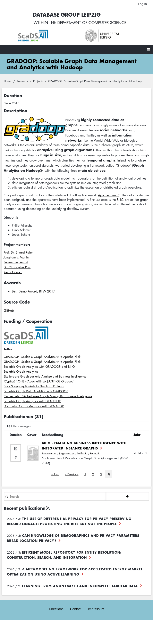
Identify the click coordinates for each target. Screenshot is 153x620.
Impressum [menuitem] (96, 609)
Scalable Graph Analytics (21, 372)
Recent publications (24, 508)
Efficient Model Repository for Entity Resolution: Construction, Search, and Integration (64, 555)
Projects (38, 81)
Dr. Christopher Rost (17, 267)
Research (22, 81)
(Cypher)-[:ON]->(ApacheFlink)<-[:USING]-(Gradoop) (39, 381)
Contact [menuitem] (75, 609)
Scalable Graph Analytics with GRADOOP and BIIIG (39, 367)
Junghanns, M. (67, 453)
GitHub (9, 310)
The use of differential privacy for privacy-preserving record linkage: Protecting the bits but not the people (69, 521)
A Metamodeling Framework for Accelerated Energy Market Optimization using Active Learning (75, 572)
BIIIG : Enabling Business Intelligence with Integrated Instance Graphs (84, 446)
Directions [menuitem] (56, 609)
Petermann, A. (49, 453)
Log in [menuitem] (142, 4)
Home (7, 81)
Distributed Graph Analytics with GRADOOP (34, 406)
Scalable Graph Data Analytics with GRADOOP (36, 391)
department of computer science (92, 22)
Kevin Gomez (13, 272)
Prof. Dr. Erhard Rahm (18, 252)
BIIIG (120, 200)
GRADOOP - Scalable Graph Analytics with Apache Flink (42, 357)
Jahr (137, 434)
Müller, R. (82, 453)
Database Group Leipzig (65, 14)
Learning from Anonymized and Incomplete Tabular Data (80, 586)
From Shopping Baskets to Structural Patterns (34, 386)
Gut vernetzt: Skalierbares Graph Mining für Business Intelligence (48, 396)
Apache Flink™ (108, 195)
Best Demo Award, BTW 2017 (33, 291)
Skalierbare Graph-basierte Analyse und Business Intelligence (45, 376)
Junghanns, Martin (16, 257)
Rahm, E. (95, 453)
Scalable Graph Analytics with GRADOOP (32, 401)
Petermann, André (16, 262)
